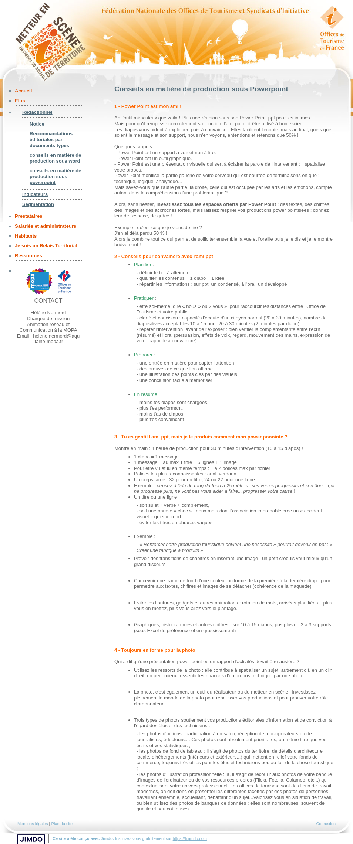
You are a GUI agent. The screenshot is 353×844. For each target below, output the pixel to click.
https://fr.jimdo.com (190, 838)
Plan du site (62, 823)
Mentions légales (32, 823)
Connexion (326, 823)
